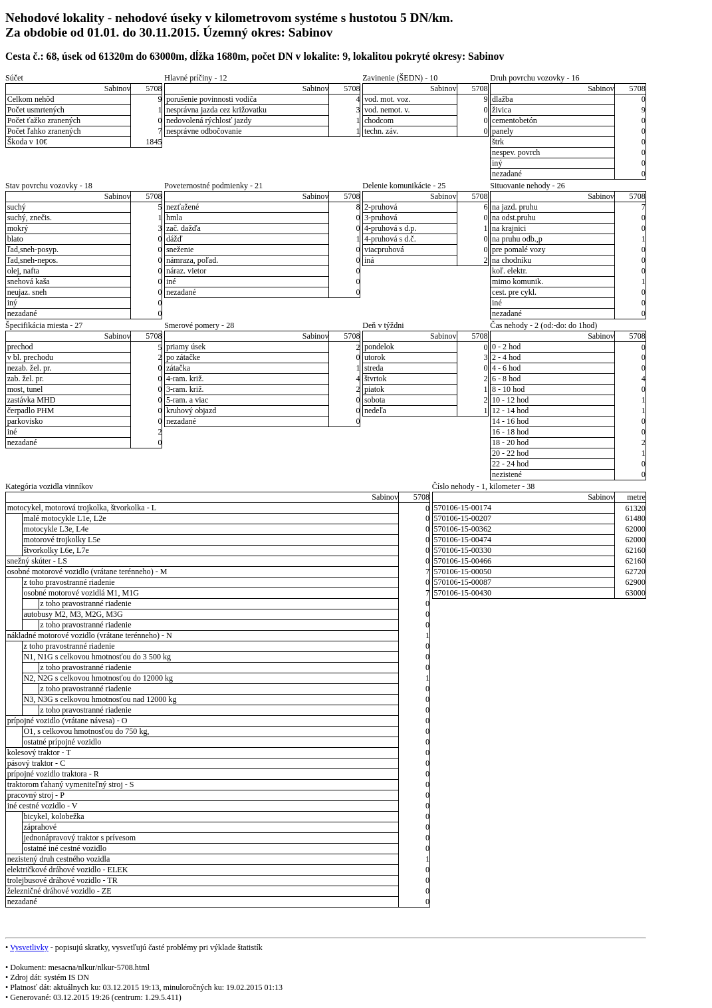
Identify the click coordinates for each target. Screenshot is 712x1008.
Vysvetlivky (29, 947)
